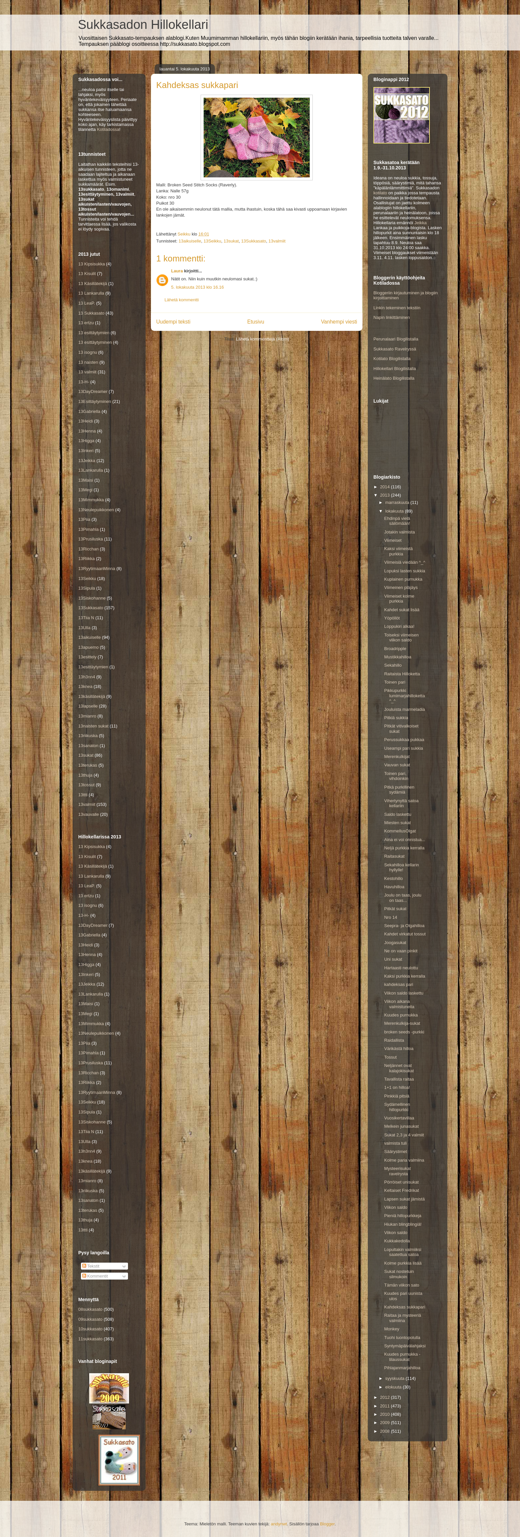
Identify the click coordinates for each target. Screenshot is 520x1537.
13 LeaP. (86, 303)
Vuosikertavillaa (399, 1117)
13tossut (86, 784)
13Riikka (86, 558)
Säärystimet (395, 1151)
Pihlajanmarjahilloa (402, 1367)
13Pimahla (88, 529)
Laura (177, 270)
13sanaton (88, 745)
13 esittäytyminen (95, 342)
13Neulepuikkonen (96, 509)
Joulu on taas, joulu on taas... (402, 898)
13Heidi (85, 421)
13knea (85, 686)
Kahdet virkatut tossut (404, 933)
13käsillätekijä (91, 696)
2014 (385, 486)
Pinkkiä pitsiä (396, 1096)
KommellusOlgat (400, 830)
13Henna (87, 431)
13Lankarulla (90, 470)
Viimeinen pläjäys (401, 587)
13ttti (83, 794)
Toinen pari (394, 682)
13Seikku (212, 241)
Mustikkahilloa (397, 656)
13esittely (87, 656)
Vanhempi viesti (339, 322)
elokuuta (394, 1387)
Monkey (391, 1328)
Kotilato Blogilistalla (392, 358)
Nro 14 (390, 917)
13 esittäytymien (93, 332)
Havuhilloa (394, 886)
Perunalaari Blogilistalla (395, 338)
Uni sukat (393, 959)
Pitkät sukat (395, 908)
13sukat (231, 241)
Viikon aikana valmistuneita (399, 1004)
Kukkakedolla (397, 1240)
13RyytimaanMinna (96, 568)
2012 (385, 1397)
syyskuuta (395, 1378)
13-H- (83, 381)
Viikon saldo (395, 1207)
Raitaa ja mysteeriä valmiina (402, 1318)
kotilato (380, 192)
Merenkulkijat (397, 756)
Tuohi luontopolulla (402, 1337)
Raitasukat (394, 856)
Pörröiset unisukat (401, 1182)
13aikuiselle (189, 241)
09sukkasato (90, 1319)
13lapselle (88, 706)
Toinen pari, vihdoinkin (396, 776)
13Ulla (84, 627)
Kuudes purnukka (401, 1014)
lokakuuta (395, 511)
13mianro (87, 716)
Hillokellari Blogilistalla (394, 368)
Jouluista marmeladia (404, 709)
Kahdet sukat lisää (401, 609)
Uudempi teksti (173, 322)
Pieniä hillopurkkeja (402, 1215)
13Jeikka (86, 460)
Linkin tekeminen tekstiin (397, 307)
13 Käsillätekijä (92, 283)
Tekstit (90, 1266)
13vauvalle (88, 814)
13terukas (87, 765)
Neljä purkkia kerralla (404, 847)
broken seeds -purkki (404, 1031)
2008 (385, 1431)
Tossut (390, 1057)
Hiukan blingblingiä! (403, 1224)
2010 (385, 1414)
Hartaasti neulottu (401, 967)
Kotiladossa (108, 129)
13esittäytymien (93, 666)
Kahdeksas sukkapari (404, 1306)
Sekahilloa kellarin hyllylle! (401, 867)
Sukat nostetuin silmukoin (399, 1274)
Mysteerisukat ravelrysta (397, 1171)
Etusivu (255, 322)
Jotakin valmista (399, 531)
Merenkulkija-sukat (402, 1023)
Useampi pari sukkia (403, 748)
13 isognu (87, 352)
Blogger (327, 1523)
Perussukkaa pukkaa (404, 739)
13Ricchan (88, 548)
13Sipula (86, 588)
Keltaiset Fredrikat (401, 1190)
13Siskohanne (91, 598)
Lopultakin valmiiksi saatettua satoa (402, 1252)
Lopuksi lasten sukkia (404, 570)
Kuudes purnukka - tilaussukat (402, 1357)
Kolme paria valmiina (404, 1160)
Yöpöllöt (392, 618)
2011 (385, 1405)
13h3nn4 (86, 676)
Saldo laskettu (397, 814)
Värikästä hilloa (398, 1048)
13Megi (85, 489)
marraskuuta (398, 502)
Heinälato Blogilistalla (394, 378)
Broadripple (395, 648)
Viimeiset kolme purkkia (399, 599)
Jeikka (421, 222)
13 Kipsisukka (91, 263)
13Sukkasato (253, 241)
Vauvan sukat (397, 764)
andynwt (279, 1523)
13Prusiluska (90, 538)
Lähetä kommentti (181, 299)
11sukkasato (90, 1338)
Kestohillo (393, 878)
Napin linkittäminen (391, 317)
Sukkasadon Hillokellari (143, 25)
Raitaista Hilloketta (402, 673)
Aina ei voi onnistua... (404, 839)
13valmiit (277, 241)
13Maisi (85, 480)
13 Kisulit (87, 273)
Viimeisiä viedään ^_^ (404, 562)
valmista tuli (395, 1143)
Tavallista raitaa (399, 1079)
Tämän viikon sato (401, 1285)
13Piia (84, 519)
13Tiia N (86, 617)
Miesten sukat (397, 822)
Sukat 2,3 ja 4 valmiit (404, 1134)
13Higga (86, 440)
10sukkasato (90, 1328)
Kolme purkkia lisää (403, 1263)
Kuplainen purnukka (403, 579)
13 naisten (88, 362)
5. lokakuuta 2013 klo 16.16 (197, 287)
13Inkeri (86, 450)
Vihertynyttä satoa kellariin (401, 803)
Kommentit (95, 1276)
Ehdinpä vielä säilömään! (397, 521)
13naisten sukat (93, 725)
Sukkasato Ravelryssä (394, 348)
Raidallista (394, 1040)
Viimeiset (393, 540)
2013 (385, 495)
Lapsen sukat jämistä (404, 1199)
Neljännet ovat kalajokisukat (399, 1068)
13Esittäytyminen (94, 401)
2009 (385, 1422)
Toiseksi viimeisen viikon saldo (401, 637)
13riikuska (88, 735)
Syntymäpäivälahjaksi (404, 1345)
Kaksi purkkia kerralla (404, 976)
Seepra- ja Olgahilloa (404, 925)
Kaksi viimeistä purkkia (398, 551)
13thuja (85, 775)
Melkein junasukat (401, 1126)
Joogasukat (395, 942)
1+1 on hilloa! (397, 1087)
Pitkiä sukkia (396, 717)
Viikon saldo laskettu (403, 993)
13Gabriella (89, 411)
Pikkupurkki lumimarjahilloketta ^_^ (404, 695)
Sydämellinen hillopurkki (397, 1107)
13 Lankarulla (91, 293)
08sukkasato (90, 1309)
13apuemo (88, 647)
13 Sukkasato (91, 313)
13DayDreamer (92, 391)
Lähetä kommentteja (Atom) (262, 338)
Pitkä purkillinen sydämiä (399, 790)
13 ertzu (86, 322)
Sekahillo (393, 665)
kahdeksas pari (398, 984)
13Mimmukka (91, 499)
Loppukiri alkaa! (399, 626)
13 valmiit (87, 371)
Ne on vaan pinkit (400, 950)
